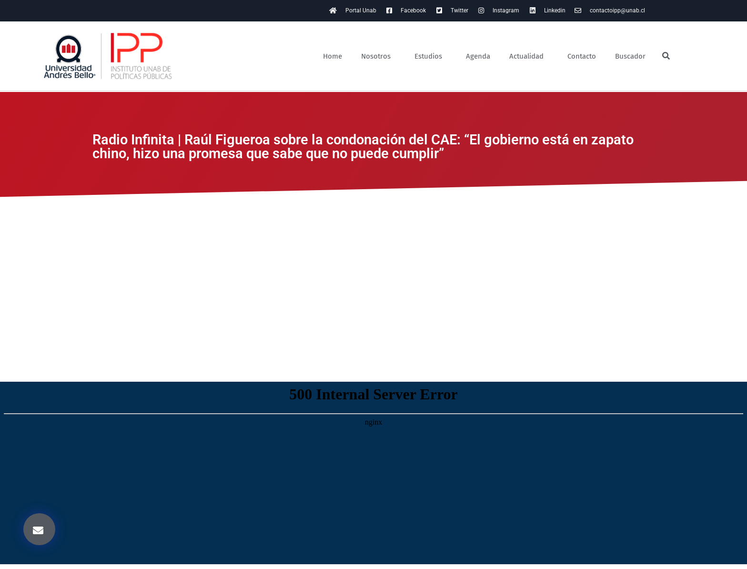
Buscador (630, 56)
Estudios (430, 56)
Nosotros (378, 56)
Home (332, 56)
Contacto (581, 56)
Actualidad (528, 56)
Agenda (478, 56)
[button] (39, 529)
